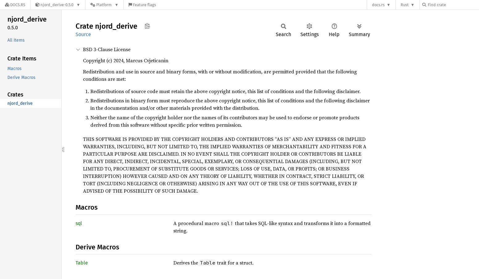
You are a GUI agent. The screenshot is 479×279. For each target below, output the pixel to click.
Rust (405, 4)
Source (83, 34)
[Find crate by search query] (453, 5)
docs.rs (378, 4)
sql (79, 223)
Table (82, 263)
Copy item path (147, 26)
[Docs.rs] (15, 5)
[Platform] (104, 5)
